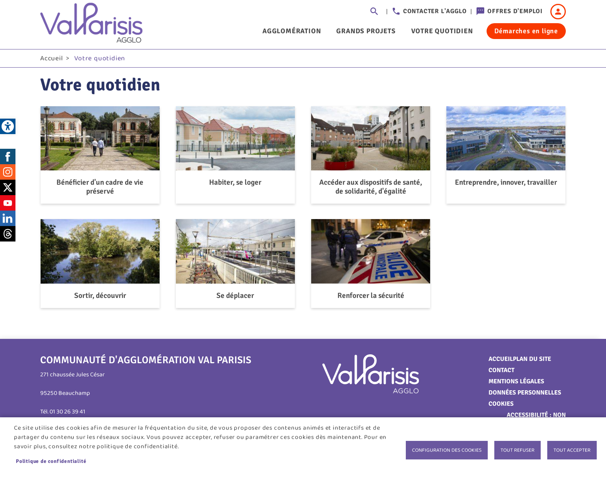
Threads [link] (7, 234)
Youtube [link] (7, 203)
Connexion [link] (558, 11)
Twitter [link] (7, 187)
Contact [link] (501, 370)
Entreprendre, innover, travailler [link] (506, 182)
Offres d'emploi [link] (515, 11)
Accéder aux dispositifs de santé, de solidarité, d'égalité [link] (370, 187)
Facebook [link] (7, 156)
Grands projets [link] (365, 31)
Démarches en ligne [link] (526, 31)
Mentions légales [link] (516, 381)
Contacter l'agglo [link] (435, 11)
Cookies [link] (501, 404)
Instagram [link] (7, 172)
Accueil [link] (51, 58)
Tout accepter (572, 450)
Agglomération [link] (291, 31)
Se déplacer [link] (235, 295)
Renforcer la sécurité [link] (370, 295)
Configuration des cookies (447, 450)
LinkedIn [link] (7, 218)
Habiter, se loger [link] (235, 182)
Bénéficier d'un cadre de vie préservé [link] (99, 187)
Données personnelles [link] (525, 392)
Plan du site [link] (532, 359)
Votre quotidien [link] (442, 31)
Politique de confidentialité (51, 461)
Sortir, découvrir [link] (100, 295)
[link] (7, 126)
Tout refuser (517, 450)
